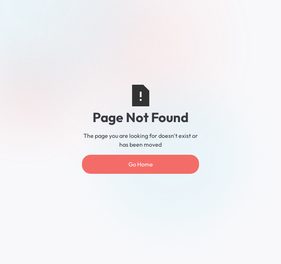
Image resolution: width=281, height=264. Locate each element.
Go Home (140, 164)
